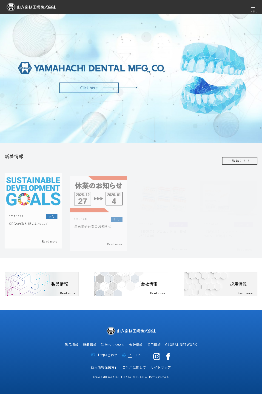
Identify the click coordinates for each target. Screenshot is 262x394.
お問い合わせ (107, 355)
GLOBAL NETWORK (181, 344)
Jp (130, 355)
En (138, 355)
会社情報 (136, 344)
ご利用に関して (134, 367)
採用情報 (154, 344)
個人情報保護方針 (104, 367)
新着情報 (90, 344)
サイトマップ (161, 367)
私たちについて (113, 344)
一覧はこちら (239, 160)
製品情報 (72, 344)
